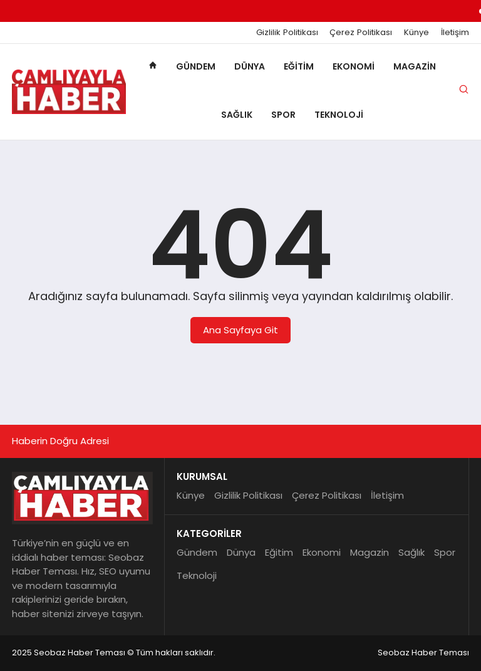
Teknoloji (338, 114)
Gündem (195, 66)
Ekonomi (354, 66)
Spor (283, 114)
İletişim (455, 32)
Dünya (249, 66)
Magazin (414, 66)
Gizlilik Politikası (287, 32)
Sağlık (236, 114)
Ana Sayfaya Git (240, 329)
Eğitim (299, 66)
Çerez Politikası (360, 32)
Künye (416, 32)
